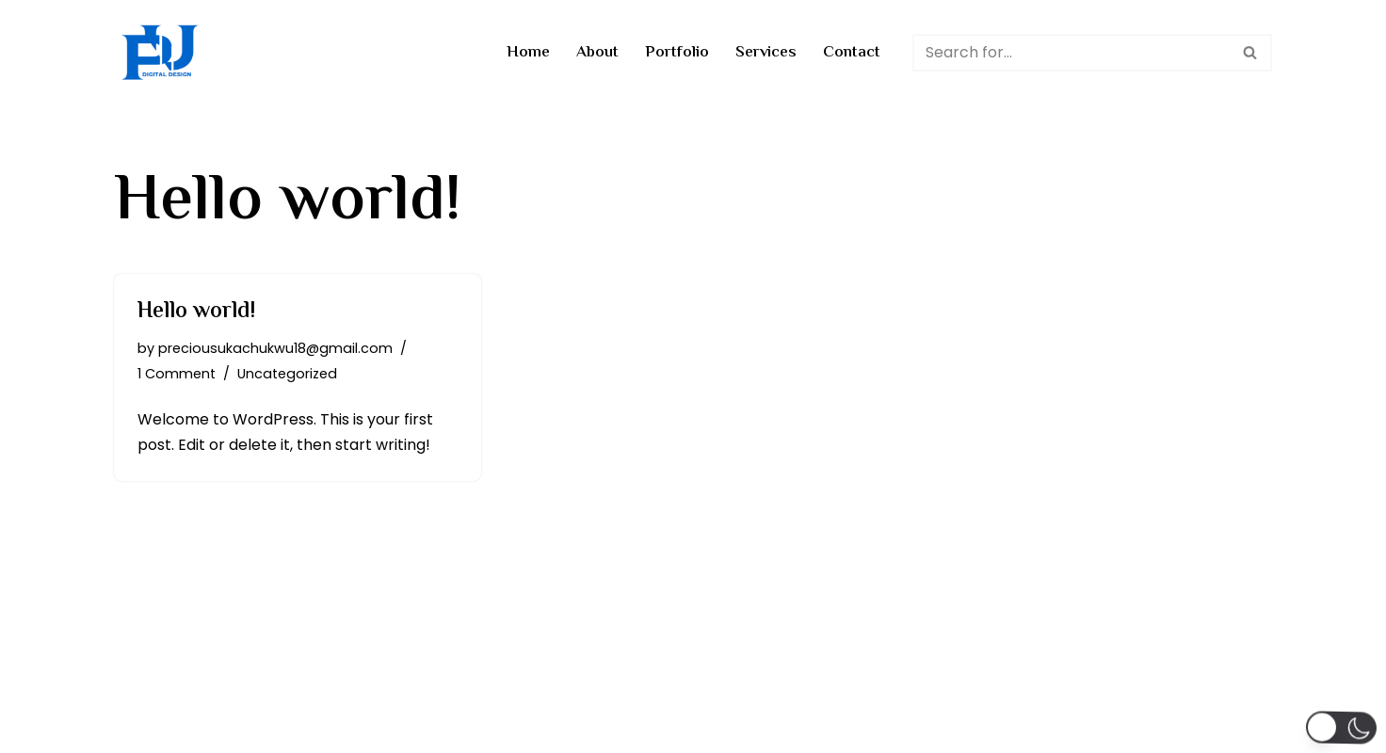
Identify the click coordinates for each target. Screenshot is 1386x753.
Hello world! (196, 312)
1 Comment (176, 373)
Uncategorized (287, 373)
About (597, 52)
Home (528, 52)
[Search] (1071, 53)
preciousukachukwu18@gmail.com (275, 348)
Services (766, 52)
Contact (851, 52)
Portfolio (677, 52)
